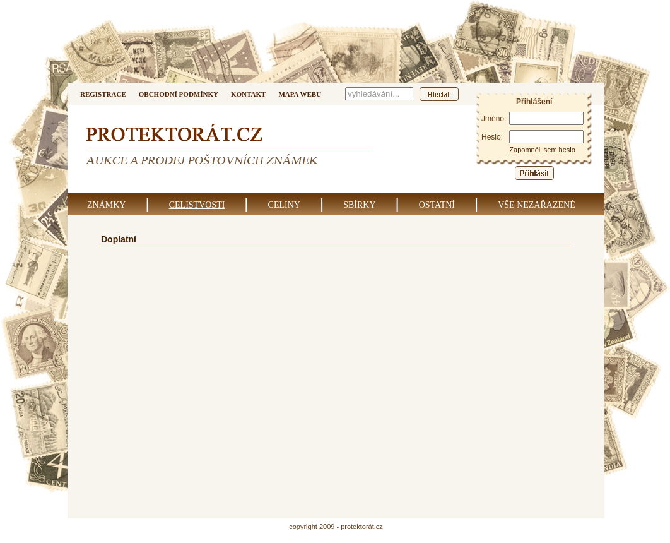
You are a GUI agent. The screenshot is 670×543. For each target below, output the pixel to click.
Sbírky (359, 205)
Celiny (284, 205)
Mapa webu (299, 94)
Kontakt (248, 94)
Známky (106, 205)
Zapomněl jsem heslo (542, 149)
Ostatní (437, 205)
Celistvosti (197, 205)
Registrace (103, 94)
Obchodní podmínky (178, 94)
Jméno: (493, 118)
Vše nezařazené (536, 205)
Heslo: (492, 137)
